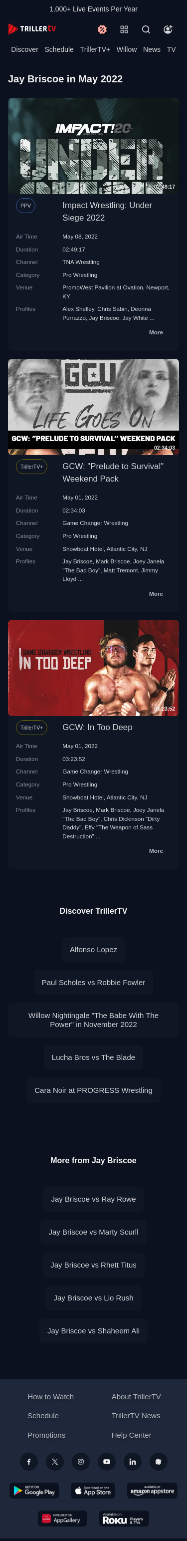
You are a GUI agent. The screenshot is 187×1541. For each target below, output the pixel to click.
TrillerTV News (136, 1415)
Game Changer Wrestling (95, 522)
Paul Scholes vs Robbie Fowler (94, 982)
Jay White (135, 317)
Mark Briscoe (113, 561)
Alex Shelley (78, 308)
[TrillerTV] (32, 29)
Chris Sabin (112, 308)
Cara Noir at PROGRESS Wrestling (93, 1090)
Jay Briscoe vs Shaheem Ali (93, 1330)
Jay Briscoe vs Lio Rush (93, 1297)
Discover (24, 49)
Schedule (59, 49)
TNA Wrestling (80, 261)
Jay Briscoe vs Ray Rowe (93, 1199)
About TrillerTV (136, 1396)
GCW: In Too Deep (97, 727)
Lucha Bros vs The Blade (93, 1057)
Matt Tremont (121, 570)
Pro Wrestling (79, 274)
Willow (127, 49)
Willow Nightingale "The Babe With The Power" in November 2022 (93, 1019)
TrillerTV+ (95, 49)
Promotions (46, 1435)
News (152, 49)
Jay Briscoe (104, 317)
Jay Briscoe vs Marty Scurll (93, 1232)
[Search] (146, 29)
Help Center (132, 1435)
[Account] (168, 29)
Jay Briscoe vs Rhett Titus (93, 1265)
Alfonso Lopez (93, 949)
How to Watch (50, 1396)
